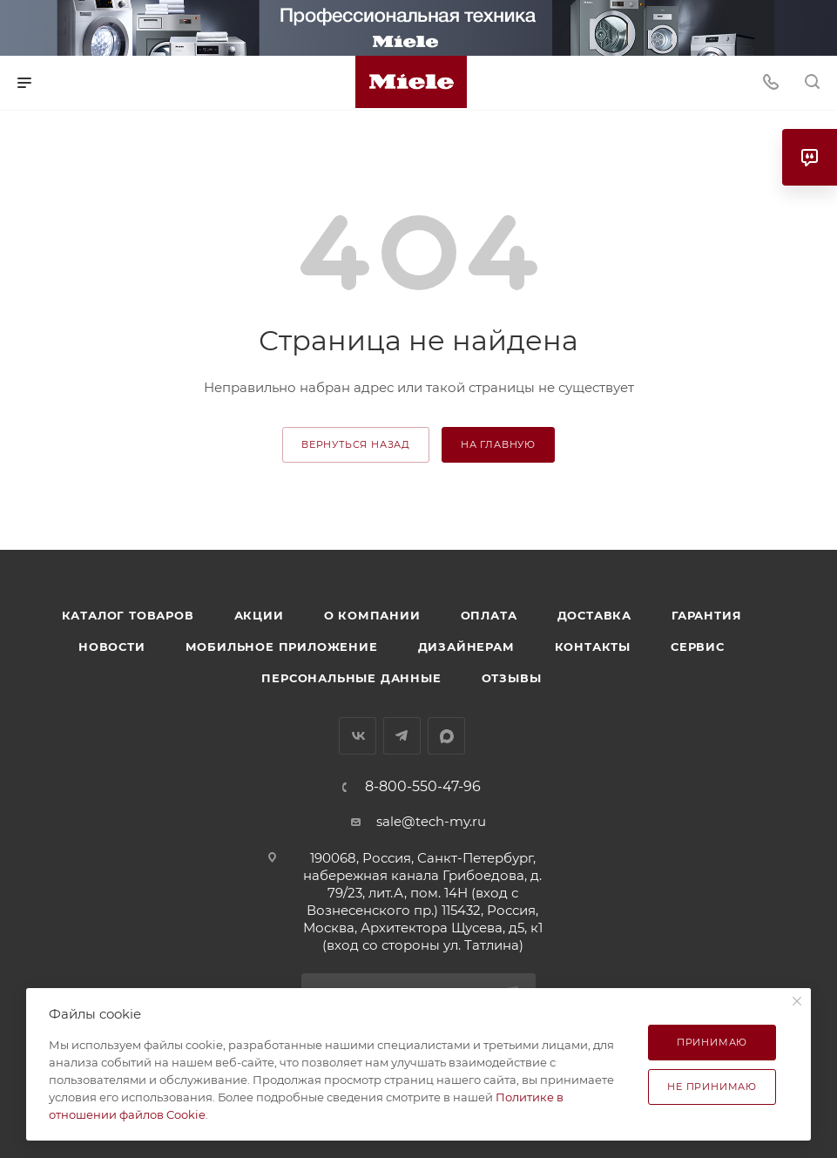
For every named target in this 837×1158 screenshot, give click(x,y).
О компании (372, 615)
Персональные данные (351, 678)
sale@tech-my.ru (431, 821)
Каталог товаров (128, 615)
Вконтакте (357, 736)
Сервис (698, 646)
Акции (259, 615)
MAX (446, 736)
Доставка (594, 615)
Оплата (489, 615)
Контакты (593, 646)
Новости (111, 646)
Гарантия (706, 615)
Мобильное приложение (282, 646)
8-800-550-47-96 (423, 787)
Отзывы (512, 678)
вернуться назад (355, 444)
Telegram (402, 736)
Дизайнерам (466, 646)
